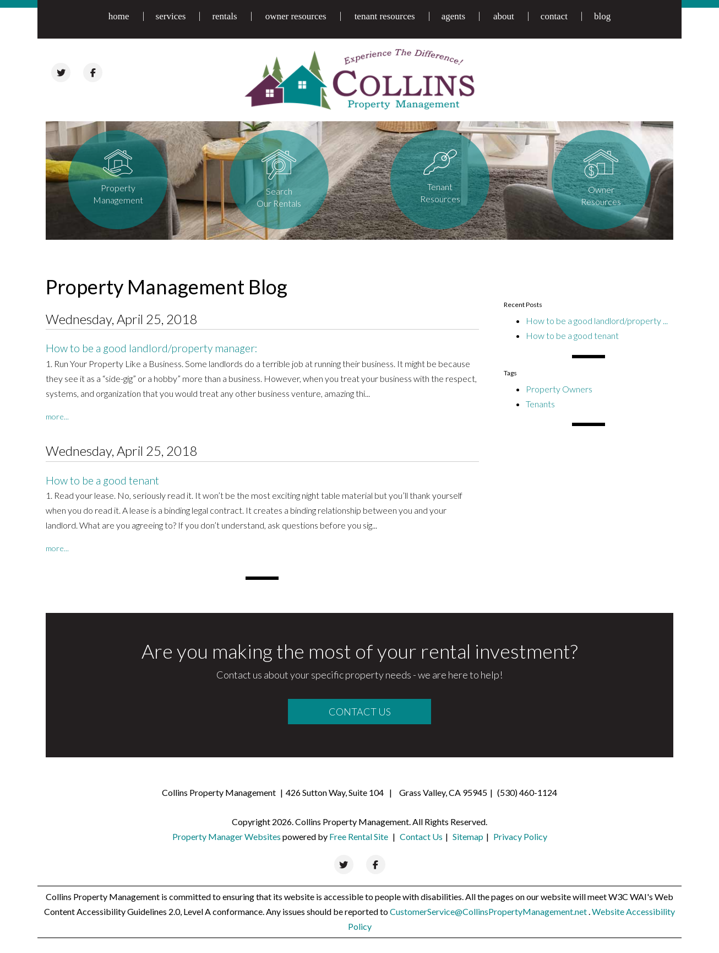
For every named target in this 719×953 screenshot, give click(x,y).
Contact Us (360, 712)
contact (554, 16)
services (171, 16)
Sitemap (468, 836)
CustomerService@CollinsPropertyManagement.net (489, 911)
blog (602, 16)
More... (57, 416)
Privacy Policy (520, 836)
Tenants (540, 404)
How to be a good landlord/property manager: (152, 348)
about (503, 16)
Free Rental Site (358, 836)
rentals (224, 16)
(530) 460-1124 (527, 792)
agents (453, 16)
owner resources (295, 16)
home (118, 16)
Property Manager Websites (226, 836)
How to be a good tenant (102, 480)
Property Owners (559, 389)
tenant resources (385, 16)
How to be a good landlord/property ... (597, 320)
